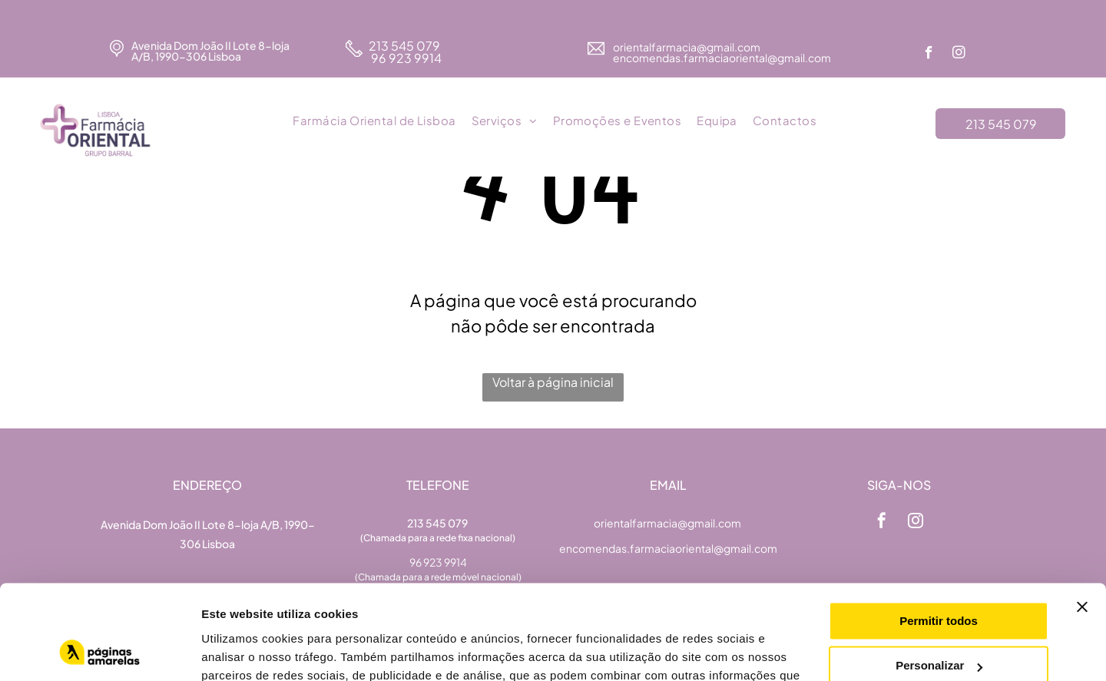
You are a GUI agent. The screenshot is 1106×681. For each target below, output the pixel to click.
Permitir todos (938, 535)
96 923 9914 (405, 58)
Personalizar (939, 580)
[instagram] (959, 54)
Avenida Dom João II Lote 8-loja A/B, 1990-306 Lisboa (210, 50)
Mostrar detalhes (248, 650)
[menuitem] (374, 121)
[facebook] (929, 54)
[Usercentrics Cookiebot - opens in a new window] (99, 651)
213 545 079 (404, 46)
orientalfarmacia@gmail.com (687, 47)
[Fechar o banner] (1082, 521)
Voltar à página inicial (553, 382)
